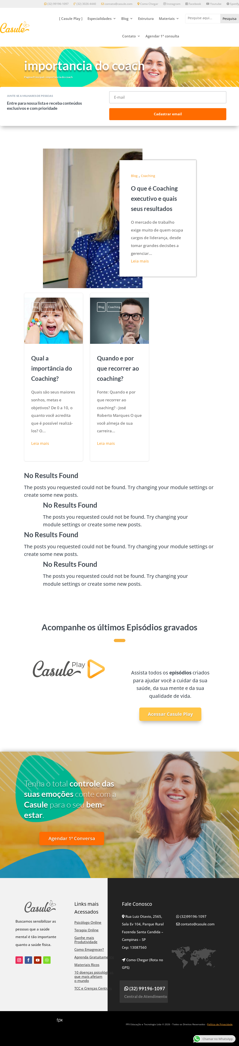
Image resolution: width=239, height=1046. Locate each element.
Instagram (171, 4)
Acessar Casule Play (170, 714)
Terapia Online (86, 930)
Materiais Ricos (86, 964)
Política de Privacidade (220, 1024)
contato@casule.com (116, 4)
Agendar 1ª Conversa (71, 838)
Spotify (233, 4)
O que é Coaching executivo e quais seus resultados (154, 198)
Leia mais (140, 261)
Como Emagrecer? (89, 949)
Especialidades (100, 18)
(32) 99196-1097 (56, 4)
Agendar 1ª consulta (162, 36)
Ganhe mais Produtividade (85, 939)
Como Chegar (147, 4)
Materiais (167, 18)
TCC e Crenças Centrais (93, 988)
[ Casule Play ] (70, 18)
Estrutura (146, 18)
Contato (129, 36)
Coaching (148, 176)
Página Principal (34, 77)
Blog (124, 18)
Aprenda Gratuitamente (94, 957)
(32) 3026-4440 (85, 4)
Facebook (193, 4)
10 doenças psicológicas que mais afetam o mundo (93, 976)
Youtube (213, 4)
